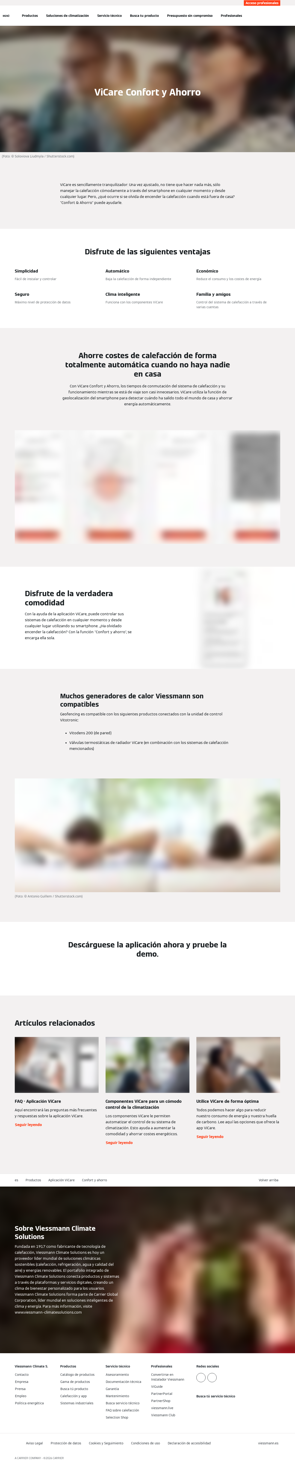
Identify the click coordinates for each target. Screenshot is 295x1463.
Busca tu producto (144, 16)
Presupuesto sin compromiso (189, 16)
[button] (269, 1180)
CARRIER (58, 1458)
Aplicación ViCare (61, 1180)
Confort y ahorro (94, 1180)
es (16, 1180)
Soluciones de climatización (67, 16)
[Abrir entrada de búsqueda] (278, 15)
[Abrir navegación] (6, 15)
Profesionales (231, 16)
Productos (30, 16)
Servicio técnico (109, 16)
